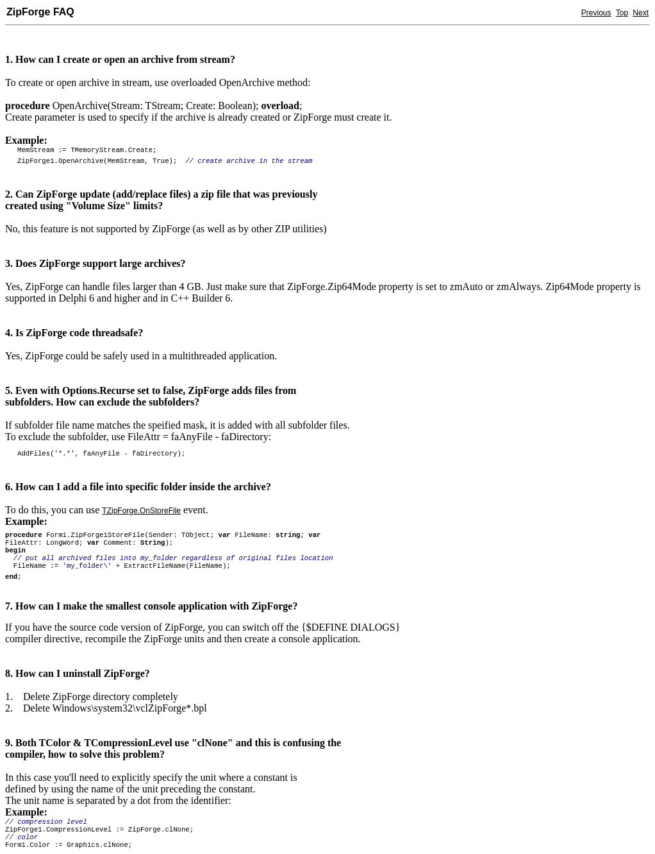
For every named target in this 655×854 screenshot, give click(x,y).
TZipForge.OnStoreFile (141, 510)
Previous (596, 12)
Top (622, 12)
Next (641, 12)
